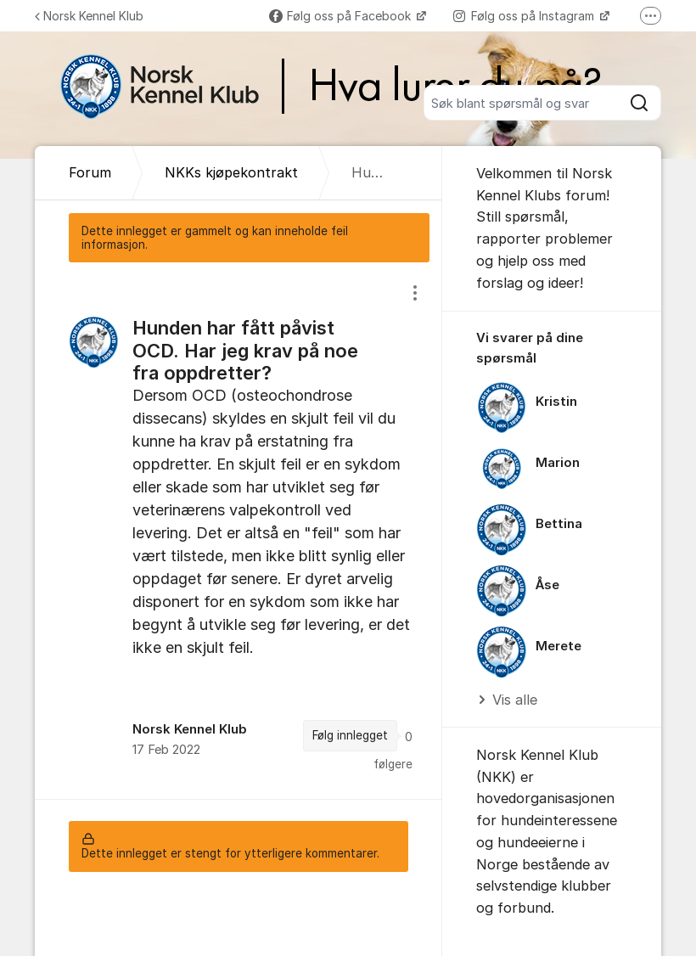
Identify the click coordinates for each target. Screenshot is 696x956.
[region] (238, 530)
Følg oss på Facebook (341, 15)
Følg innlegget (350, 735)
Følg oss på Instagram (525, 15)
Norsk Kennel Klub (89, 15)
